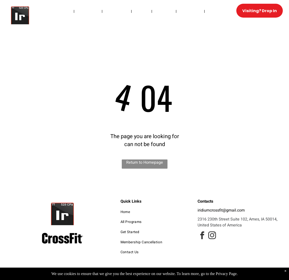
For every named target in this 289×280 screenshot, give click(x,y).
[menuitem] (65, 11)
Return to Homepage (144, 162)
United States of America (220, 225)
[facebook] (202, 236)
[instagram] (211, 236)
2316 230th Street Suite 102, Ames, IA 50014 (237, 219)
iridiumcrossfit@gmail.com (221, 210)
